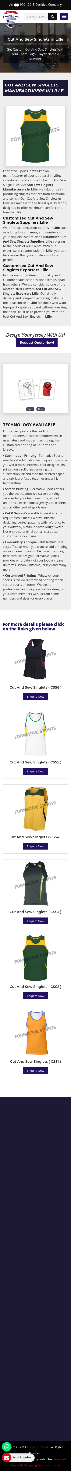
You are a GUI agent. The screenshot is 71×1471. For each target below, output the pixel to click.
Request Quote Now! (37, 342)
